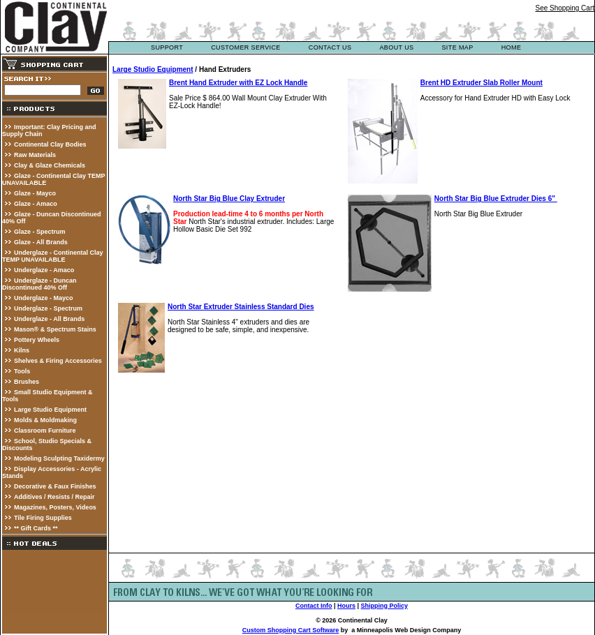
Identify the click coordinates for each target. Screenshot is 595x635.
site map (457, 47)
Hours (346, 605)
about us (396, 47)
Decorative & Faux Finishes (55, 486)
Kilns (21, 350)
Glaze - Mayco (35, 193)
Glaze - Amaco (35, 203)
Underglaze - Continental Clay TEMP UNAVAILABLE (52, 256)
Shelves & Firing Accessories (58, 360)
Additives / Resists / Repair (54, 496)
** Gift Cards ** (36, 528)
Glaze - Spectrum (40, 231)
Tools (22, 371)
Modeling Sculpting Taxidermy (59, 458)
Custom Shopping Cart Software (290, 630)
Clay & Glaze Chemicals (49, 165)
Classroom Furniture (45, 430)
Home (511, 47)
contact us (330, 47)
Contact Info (313, 605)
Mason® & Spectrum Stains (55, 329)
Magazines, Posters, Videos (55, 507)
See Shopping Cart (564, 8)
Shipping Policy (385, 605)
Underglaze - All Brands (49, 318)
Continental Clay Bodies (50, 144)
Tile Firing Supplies (43, 517)
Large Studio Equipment (50, 409)
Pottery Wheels (36, 339)
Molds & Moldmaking (45, 420)
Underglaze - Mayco (43, 297)
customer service (246, 47)
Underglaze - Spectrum (48, 308)
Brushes (26, 381)
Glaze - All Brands (41, 242)
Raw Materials (35, 154)
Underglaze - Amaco (44, 270)
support (167, 47)
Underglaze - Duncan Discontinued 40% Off (39, 284)
